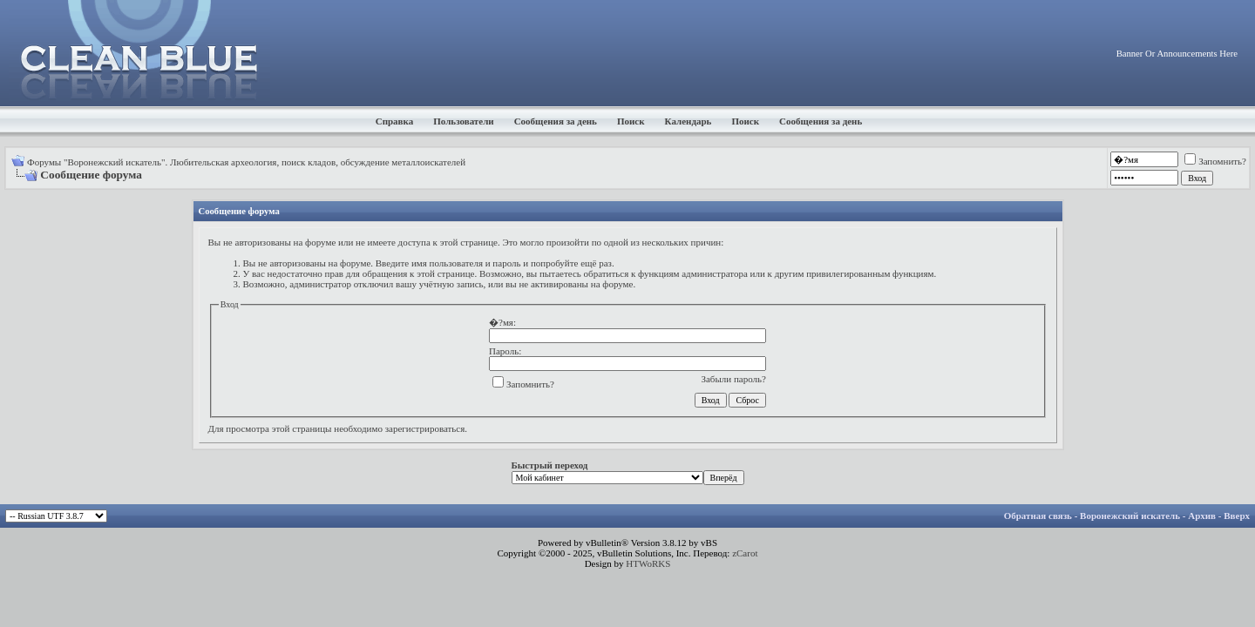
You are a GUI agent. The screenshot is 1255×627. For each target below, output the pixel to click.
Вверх (1237, 515)
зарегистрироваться (425, 428)
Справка (395, 121)
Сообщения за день (555, 121)
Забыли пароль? (733, 379)
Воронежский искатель (1130, 515)
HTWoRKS (648, 563)
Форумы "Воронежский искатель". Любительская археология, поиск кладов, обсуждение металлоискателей (246, 162)
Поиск (631, 121)
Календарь (688, 121)
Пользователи (463, 121)
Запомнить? (1215, 161)
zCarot (744, 553)
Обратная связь (1038, 515)
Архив (1202, 515)
